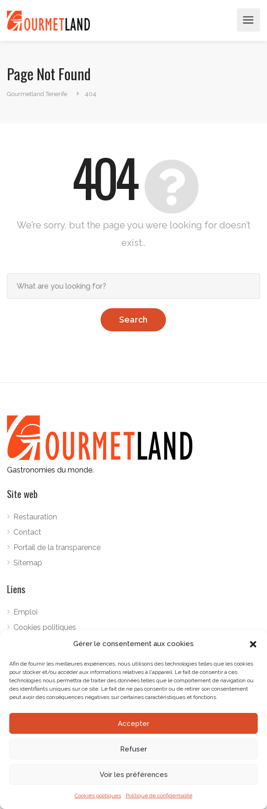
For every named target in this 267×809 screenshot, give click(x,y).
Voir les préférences (134, 774)
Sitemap (27, 562)
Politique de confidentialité (159, 795)
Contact (27, 532)
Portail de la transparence (57, 547)
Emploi (25, 612)
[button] (253, 644)
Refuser (133, 749)
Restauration (35, 516)
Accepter (133, 723)
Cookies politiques (98, 795)
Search (133, 319)
